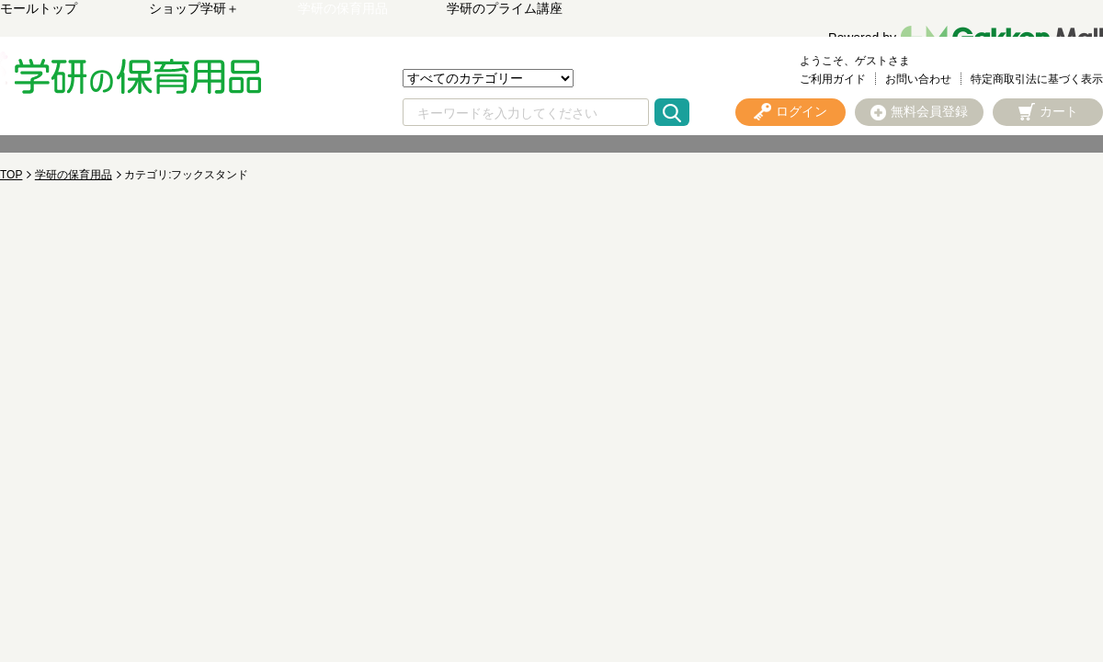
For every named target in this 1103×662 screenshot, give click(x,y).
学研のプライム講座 (505, 8)
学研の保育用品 (343, 8)
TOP (11, 174)
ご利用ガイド (833, 79)
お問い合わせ (918, 79)
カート (1059, 111)
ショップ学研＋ (194, 8)
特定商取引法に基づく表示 (1037, 79)
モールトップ (38, 8)
